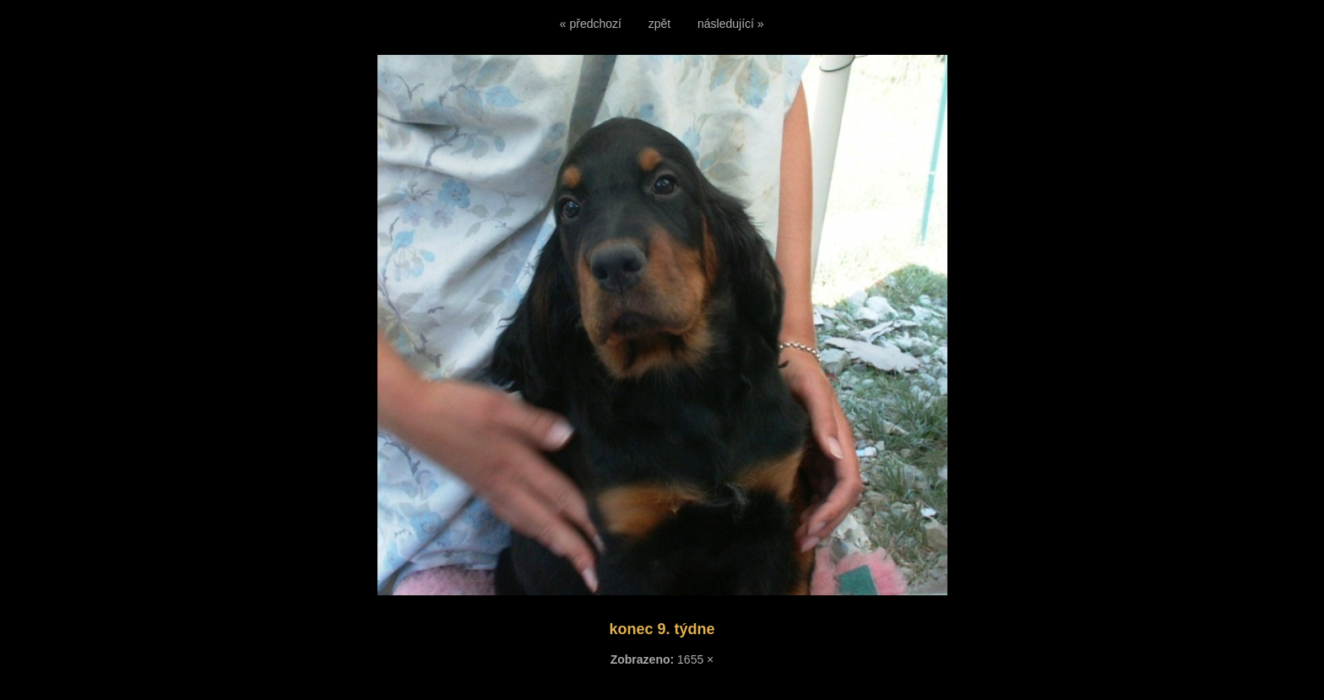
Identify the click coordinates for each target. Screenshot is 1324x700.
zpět (659, 23)
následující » (730, 23)
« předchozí (590, 23)
